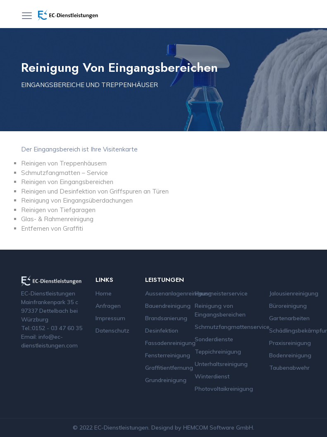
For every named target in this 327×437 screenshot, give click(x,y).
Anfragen (108, 305)
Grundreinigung (165, 380)
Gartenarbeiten (289, 318)
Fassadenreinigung (170, 343)
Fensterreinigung (167, 355)
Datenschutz (112, 330)
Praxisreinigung (290, 343)
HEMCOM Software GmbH (218, 427)
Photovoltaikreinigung (224, 388)
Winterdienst (212, 376)
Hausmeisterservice (221, 293)
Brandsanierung (166, 318)
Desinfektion (161, 330)
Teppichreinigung (218, 351)
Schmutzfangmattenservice (232, 327)
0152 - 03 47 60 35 (57, 328)
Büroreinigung (288, 305)
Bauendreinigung (168, 305)
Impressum (110, 318)
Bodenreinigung (290, 355)
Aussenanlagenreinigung (178, 293)
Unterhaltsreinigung (221, 364)
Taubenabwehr (289, 367)
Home (103, 293)
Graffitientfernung (169, 367)
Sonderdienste (214, 339)
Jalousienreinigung (293, 293)
